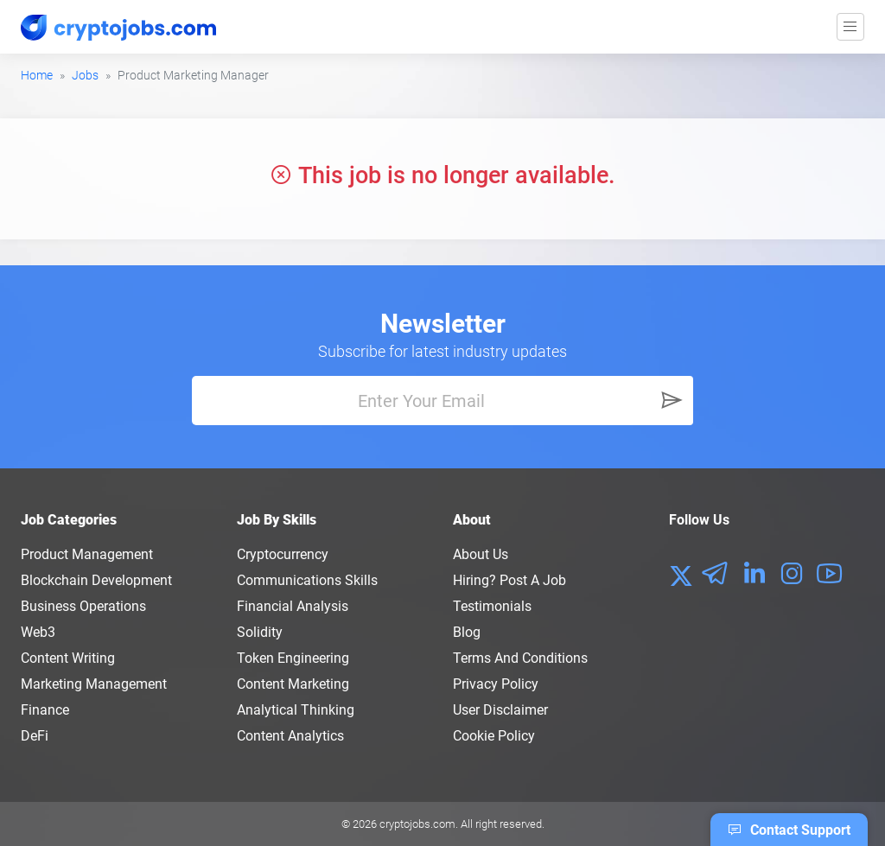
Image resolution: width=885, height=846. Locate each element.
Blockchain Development (96, 580)
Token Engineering (293, 658)
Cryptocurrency (282, 554)
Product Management (87, 554)
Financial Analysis (292, 606)
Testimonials (492, 606)
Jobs (85, 75)
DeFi (34, 736)
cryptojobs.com (417, 823)
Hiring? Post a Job (509, 580)
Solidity (260, 632)
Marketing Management (94, 684)
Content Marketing (293, 684)
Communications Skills (307, 580)
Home (37, 75)
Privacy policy (495, 684)
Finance (45, 710)
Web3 (38, 632)
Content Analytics (290, 736)
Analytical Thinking (295, 710)
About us (480, 554)
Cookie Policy (494, 736)
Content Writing (68, 658)
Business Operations (83, 606)
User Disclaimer (500, 710)
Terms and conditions (520, 658)
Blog (467, 632)
